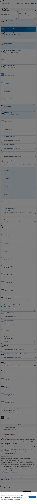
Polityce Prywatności (20, 497)
